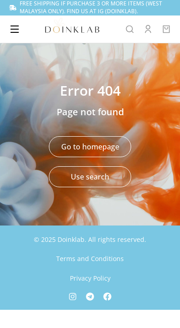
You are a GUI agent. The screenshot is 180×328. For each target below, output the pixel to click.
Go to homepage (90, 147)
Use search (90, 177)
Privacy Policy (90, 278)
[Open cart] (166, 29)
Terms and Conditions (90, 258)
